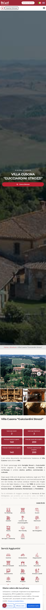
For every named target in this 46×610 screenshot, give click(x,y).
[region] (21, 597)
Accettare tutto (33, 606)
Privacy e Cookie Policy (16, 601)
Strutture (13, 348)
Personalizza (8, 606)
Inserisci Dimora (11, 8)
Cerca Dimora (23, 185)
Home (6, 348)
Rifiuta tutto (20, 606)
